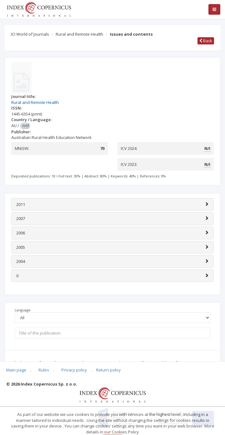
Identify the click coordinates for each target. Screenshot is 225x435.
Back (205, 41)
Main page (16, 370)
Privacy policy (74, 370)
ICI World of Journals (30, 34)
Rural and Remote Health (79, 34)
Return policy (108, 370)
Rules (43, 370)
